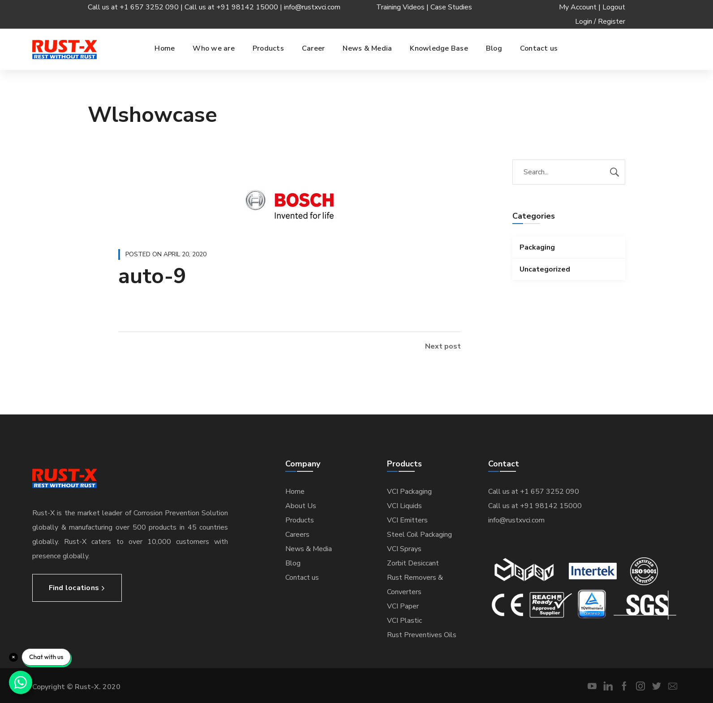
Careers (297, 534)
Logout (613, 7)
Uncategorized (545, 269)
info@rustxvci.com (312, 7)
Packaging (537, 247)
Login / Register (600, 21)
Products (299, 520)
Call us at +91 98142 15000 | (234, 7)
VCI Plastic (404, 620)
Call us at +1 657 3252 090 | (136, 7)
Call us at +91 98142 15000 (535, 506)
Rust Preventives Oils (421, 635)
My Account (578, 7)
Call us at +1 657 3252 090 (533, 491)
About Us (300, 506)
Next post (443, 346)
